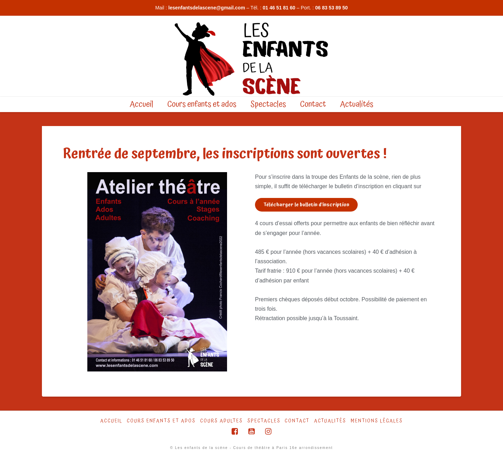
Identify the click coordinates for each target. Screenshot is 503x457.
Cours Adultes (221, 421)
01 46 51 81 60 (279, 7)
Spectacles (263, 421)
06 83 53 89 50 (331, 7)
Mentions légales (377, 421)
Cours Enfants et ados (161, 421)
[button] (306, 205)
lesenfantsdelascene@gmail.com (206, 7)
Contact (297, 421)
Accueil (111, 421)
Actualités (330, 421)
